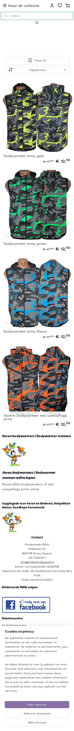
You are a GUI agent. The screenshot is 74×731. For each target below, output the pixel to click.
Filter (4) (37, 60)
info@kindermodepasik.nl (37, 562)
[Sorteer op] (37, 69)
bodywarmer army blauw (25, 331)
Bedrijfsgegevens (14, 625)
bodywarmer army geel (24, 156)
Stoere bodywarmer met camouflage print (35, 417)
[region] (37, 666)
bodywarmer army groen (25, 243)
